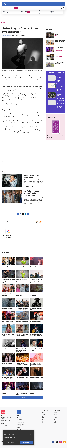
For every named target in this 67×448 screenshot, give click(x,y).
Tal (54, 426)
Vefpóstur (19, 429)
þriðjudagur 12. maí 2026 (48, 4)
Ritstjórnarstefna (20, 422)
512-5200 (21, 417)
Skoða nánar (6, 438)
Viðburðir (56, 417)
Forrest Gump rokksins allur (8, 348)
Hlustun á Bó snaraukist (7, 363)
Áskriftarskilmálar (20, 424)
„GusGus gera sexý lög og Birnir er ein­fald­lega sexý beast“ (35, 364)
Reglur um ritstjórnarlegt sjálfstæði (6, 418)
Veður (55, 419)
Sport (43, 416)
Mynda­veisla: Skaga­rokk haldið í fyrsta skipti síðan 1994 (21, 393)
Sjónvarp (44, 421)
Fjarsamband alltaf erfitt (21, 266)
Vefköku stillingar (10, 442)
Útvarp (43, 422)
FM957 (55, 422)
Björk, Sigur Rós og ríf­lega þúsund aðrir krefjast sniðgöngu (21, 350)
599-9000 (5, 425)
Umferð (18, 427)
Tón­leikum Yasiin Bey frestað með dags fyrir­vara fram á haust (8, 281)
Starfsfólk (19, 426)
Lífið (43, 417)
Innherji (55, 412)
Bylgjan (55, 421)
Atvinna (55, 416)
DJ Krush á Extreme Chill (7, 308)
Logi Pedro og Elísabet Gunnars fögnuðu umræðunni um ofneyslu (32, 193)
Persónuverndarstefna (5, 420)
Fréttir (43, 412)
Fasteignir (56, 414)
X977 (55, 424)
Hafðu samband (20, 421)
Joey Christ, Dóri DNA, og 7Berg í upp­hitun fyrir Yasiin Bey (36, 281)
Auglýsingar (19, 419)
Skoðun (43, 419)
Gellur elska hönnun (59, 55)
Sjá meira (23, 397)
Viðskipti (44, 414)
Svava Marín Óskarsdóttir (7, 35)
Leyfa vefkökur (26, 442)
